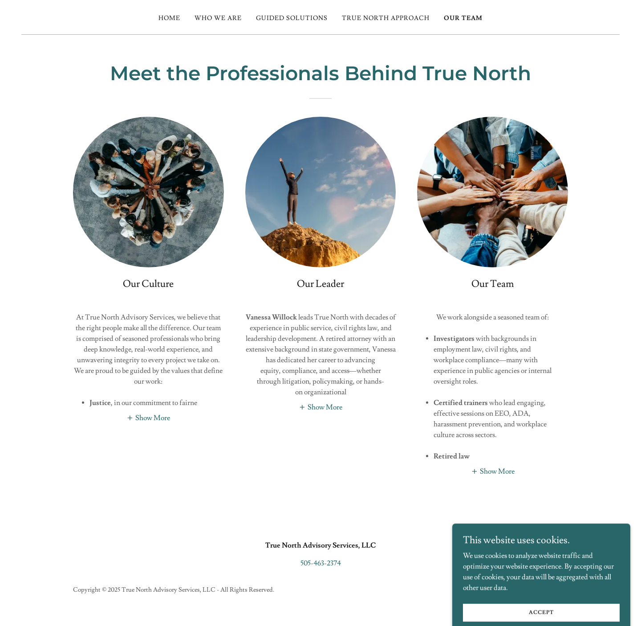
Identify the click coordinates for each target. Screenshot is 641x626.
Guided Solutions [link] (292, 18)
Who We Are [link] (218, 18)
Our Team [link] (463, 18)
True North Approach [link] (386, 18)
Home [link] (169, 18)
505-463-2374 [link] (320, 563)
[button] (148, 417)
